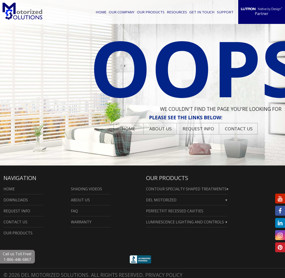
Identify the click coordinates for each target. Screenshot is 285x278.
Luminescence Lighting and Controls (185, 222)
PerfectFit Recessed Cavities (174, 211)
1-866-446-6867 (17, 259)
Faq (74, 211)
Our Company (122, 12)
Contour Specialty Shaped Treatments (186, 189)
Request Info (198, 129)
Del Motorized (161, 200)
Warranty (81, 222)
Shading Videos (86, 189)
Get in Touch (202, 12)
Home (101, 12)
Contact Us (239, 129)
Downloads (16, 200)
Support (225, 12)
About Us (160, 129)
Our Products (150, 12)
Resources (177, 12)
